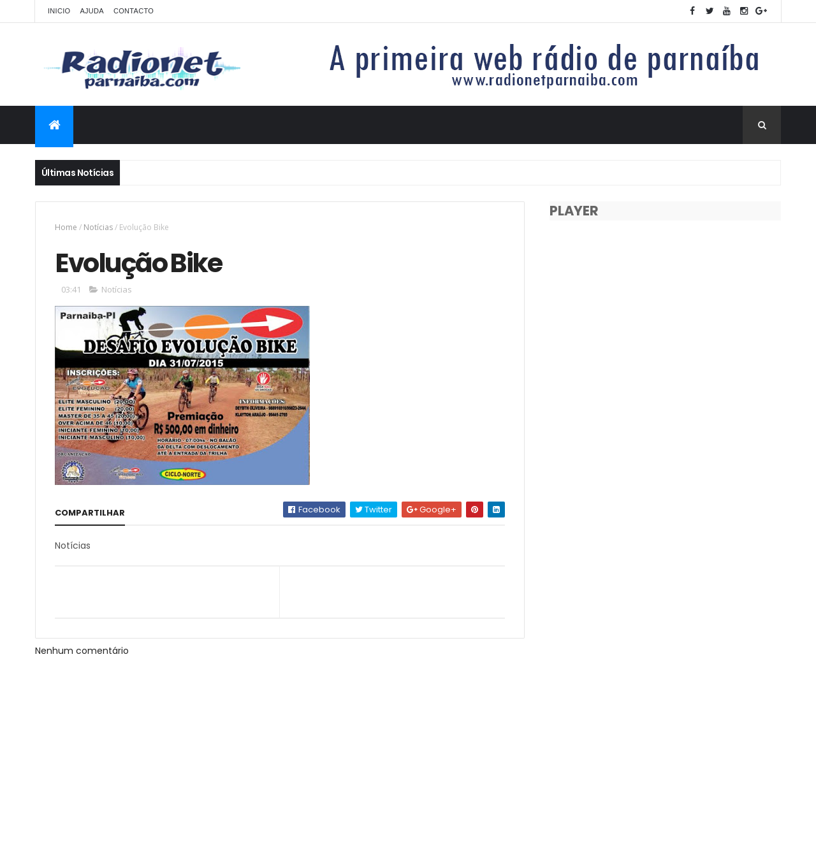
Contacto (133, 11)
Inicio (59, 11)
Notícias (98, 227)
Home (66, 227)
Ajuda (92, 11)
